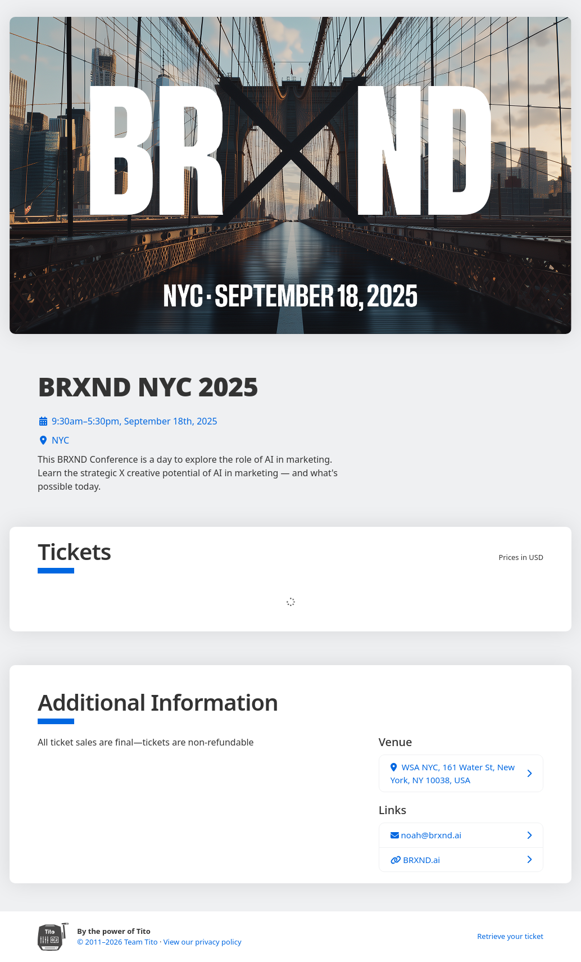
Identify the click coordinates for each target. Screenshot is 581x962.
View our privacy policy (203, 942)
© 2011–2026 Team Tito (118, 942)
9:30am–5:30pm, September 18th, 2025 (134, 421)
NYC (60, 440)
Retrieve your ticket (510, 936)
